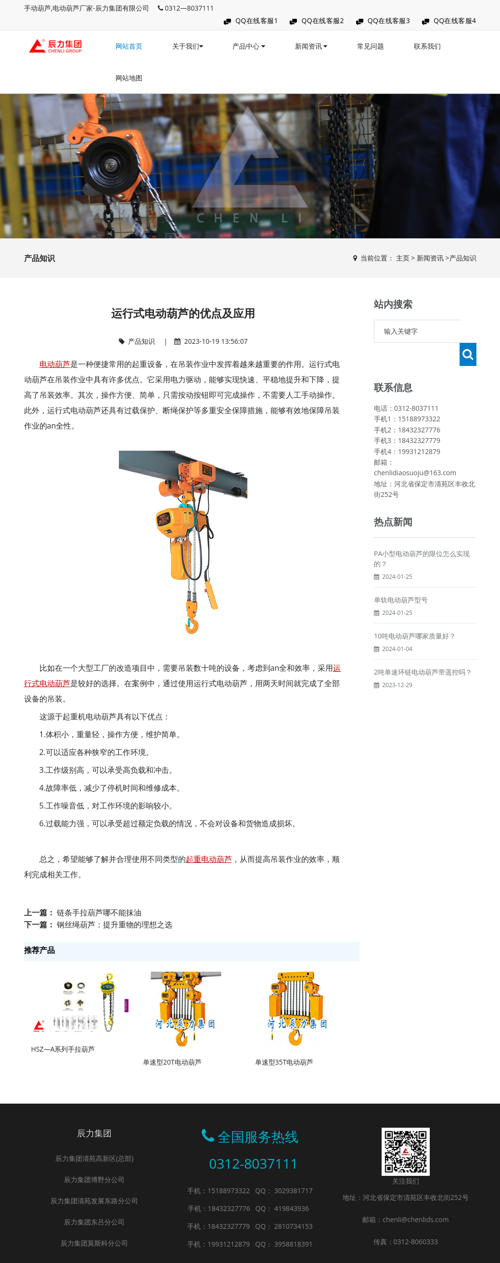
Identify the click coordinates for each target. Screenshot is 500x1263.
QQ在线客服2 (322, 20)
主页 (403, 257)
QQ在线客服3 (389, 20)
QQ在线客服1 (256, 20)
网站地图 (128, 77)
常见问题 (370, 46)
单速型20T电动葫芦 (172, 1062)
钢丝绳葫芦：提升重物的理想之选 (114, 924)
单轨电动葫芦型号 (401, 576)
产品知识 (462, 257)
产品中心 (248, 46)
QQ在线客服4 (455, 20)
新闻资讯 (311, 46)
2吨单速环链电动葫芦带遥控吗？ (423, 648)
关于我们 (187, 46)
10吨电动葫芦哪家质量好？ (415, 612)
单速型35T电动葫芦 (284, 1062)
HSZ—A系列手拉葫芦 (63, 1049)
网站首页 (128, 46)
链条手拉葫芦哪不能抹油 (99, 912)
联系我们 (427, 46)
